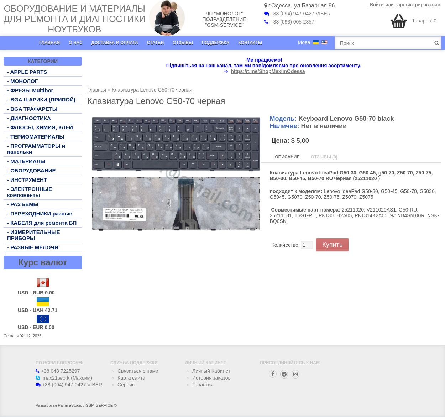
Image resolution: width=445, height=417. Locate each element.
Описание (287, 157)
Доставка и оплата (114, 42)
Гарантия (203, 384)
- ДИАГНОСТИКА (29, 118)
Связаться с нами (137, 371)
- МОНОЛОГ (22, 81)
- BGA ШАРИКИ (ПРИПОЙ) (41, 100)
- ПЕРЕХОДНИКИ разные (39, 213)
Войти (377, 4)
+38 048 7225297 (58, 371)
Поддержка (216, 42)
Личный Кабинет (211, 371)
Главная (49, 42)
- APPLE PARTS (27, 72)
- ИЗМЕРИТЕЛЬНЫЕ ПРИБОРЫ (33, 235)
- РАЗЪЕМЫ (22, 204)
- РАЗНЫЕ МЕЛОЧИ (32, 247)
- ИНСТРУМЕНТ (27, 180)
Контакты (250, 42)
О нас (75, 42)
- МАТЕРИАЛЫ (26, 161)
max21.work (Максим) (64, 378)
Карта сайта (131, 378)
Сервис (126, 384)
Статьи (155, 42)
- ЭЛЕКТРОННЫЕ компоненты (29, 192)
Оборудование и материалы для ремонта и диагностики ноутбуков (75, 19)
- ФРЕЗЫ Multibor (30, 90)
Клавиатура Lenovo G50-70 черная (152, 90)
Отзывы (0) (324, 157)
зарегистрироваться (418, 4)
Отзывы (183, 42)
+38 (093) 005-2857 (289, 22)
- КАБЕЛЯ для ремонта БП (42, 223)
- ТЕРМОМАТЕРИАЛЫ (35, 137)
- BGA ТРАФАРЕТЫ (32, 109)
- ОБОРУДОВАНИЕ (31, 170)
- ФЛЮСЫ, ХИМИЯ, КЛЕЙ (40, 127)
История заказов (211, 378)
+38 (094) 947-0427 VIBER (297, 13)
